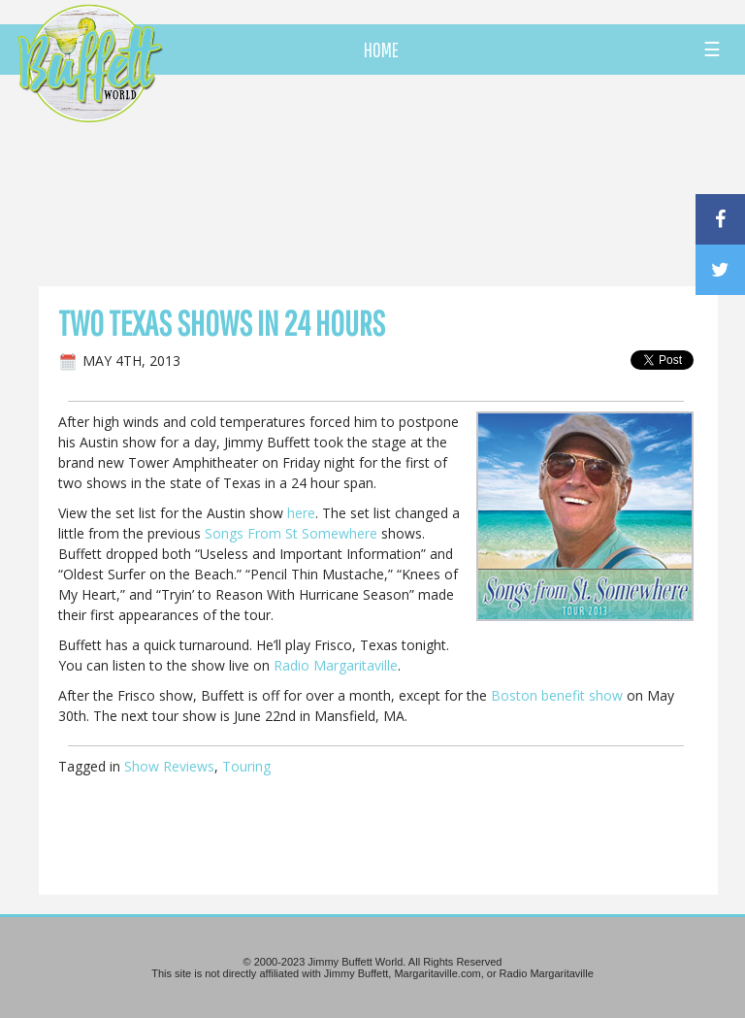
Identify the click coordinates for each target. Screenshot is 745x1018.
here (301, 513)
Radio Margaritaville (336, 665)
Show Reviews (169, 766)
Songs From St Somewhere (291, 533)
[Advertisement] (435, 179)
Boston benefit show (557, 695)
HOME (381, 49)
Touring (246, 766)
